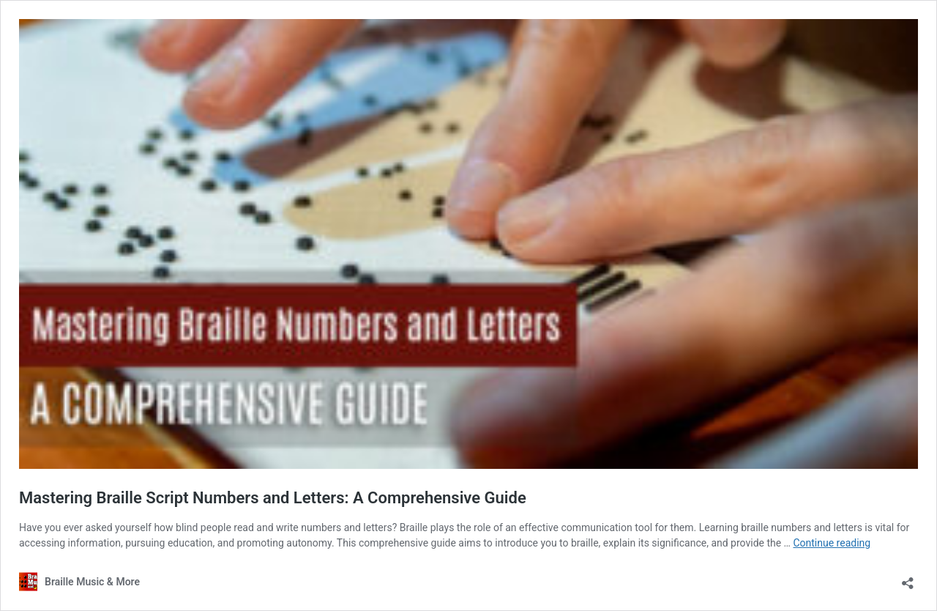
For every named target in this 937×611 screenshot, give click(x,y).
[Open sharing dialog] (907, 578)
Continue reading (831, 543)
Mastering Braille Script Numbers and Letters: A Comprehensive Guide (272, 498)
